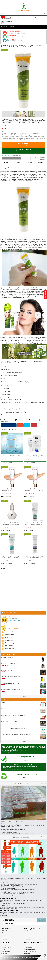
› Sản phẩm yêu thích (6, 947)
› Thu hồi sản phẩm (28, 930)
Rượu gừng (18, 17)
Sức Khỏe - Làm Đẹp (9, 45)
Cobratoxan (8, 17)
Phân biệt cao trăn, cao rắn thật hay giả (9, 824)
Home (2, 45)
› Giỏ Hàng (3, 945)
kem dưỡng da (20, 419)
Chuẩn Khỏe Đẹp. (16, 957)
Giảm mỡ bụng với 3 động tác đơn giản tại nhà (11, 885)
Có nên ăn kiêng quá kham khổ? (8, 888)
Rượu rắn (3, 18)
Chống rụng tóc (8, 18)
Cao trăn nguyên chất (41, 17)
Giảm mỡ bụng (33, 17)
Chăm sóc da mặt (9, 419)
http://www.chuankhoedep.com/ (36, 957)
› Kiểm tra (3, 949)
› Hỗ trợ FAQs (27, 937)
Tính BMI (3, 877)
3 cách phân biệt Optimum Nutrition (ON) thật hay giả (13, 829)
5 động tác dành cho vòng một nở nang (10, 882)
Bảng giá (17, 162)
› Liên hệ (3, 933)
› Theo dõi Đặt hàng (5, 951)
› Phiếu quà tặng (27, 933)
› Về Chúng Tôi (4, 930)
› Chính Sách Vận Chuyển (29, 949)
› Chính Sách (4, 937)
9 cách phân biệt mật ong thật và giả (9, 832)
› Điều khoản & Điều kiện (6, 935)
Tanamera (13, 17)
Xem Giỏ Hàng (11, 158)
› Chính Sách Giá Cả (28, 947)
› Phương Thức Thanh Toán (30, 945)
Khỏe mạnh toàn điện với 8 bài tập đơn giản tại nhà (12, 891)
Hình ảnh (29, 162)
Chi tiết (6, 162)
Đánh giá (40, 162)
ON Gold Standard (25, 17)
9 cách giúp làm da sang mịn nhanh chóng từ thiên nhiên (14, 893)
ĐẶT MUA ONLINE (23, 145)
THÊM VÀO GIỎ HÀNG (23, 151)
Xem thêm (23, 696)
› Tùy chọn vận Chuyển (29, 935)
